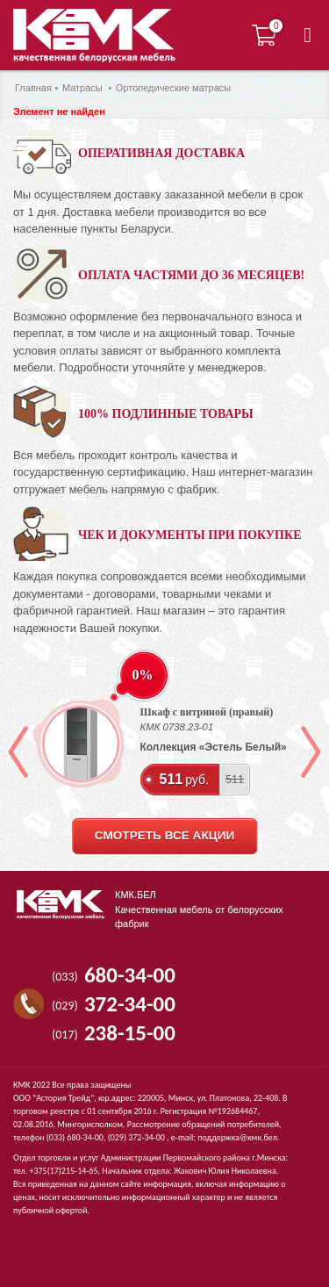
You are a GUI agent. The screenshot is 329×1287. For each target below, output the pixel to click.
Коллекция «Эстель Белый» (213, 747)
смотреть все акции (164, 835)
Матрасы (82, 88)
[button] (307, 35)
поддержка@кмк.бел (237, 1137)
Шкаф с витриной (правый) (207, 712)
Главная (33, 88)
